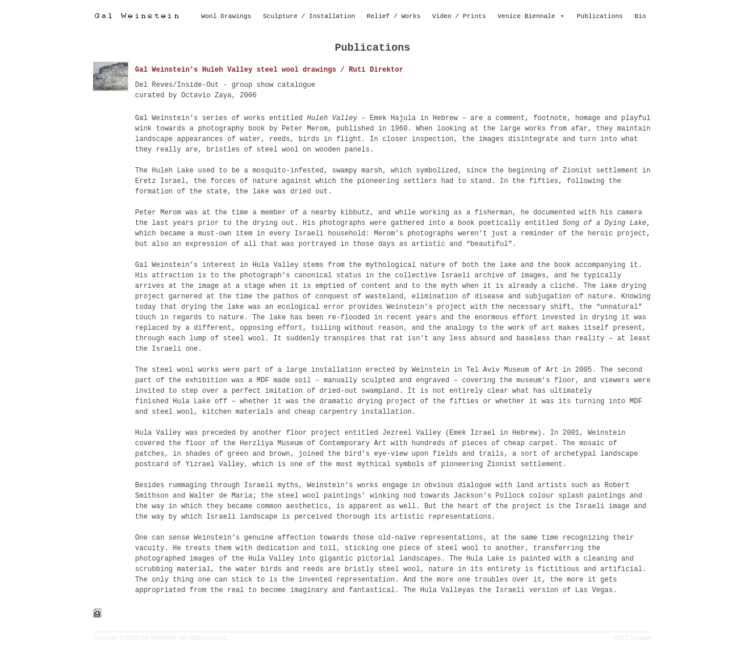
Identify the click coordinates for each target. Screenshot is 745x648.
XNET (621, 638)
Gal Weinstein (158, 638)
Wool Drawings (226, 16)
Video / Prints (459, 16)
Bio (640, 16)
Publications (600, 16)
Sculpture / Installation (309, 16)
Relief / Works (393, 16)
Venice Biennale (526, 16)
